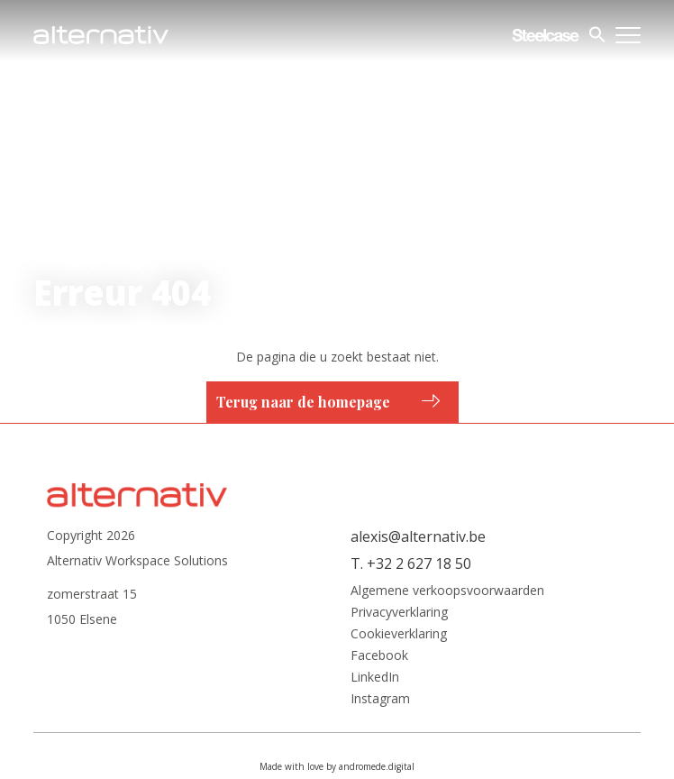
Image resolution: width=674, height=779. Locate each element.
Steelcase (545, 35)
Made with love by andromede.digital (337, 766)
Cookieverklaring (399, 634)
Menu (628, 35)
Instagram (380, 698)
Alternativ (100, 35)
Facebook (379, 655)
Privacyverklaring (399, 612)
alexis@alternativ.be (418, 536)
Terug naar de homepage (303, 401)
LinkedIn (375, 677)
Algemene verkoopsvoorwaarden (447, 590)
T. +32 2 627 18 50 (411, 563)
